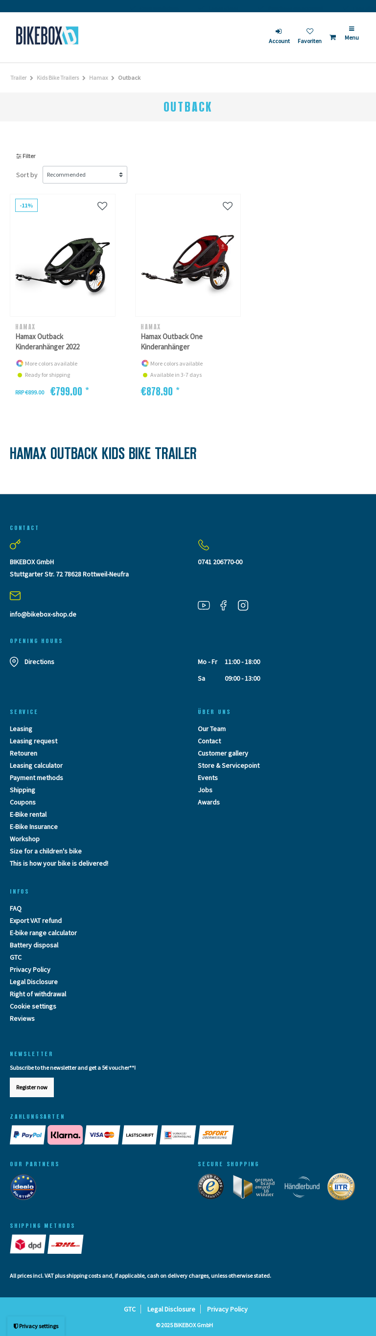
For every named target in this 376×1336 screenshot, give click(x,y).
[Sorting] (85, 175)
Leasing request (33, 741)
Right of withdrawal (38, 994)
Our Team (212, 728)
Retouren (23, 753)
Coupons (23, 802)
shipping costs (83, 1275)
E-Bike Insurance (34, 826)
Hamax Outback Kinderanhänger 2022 (47, 341)
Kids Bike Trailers (58, 77)
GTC (16, 957)
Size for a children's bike (46, 851)
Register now (31, 1087)
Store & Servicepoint (228, 765)
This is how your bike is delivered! (59, 863)
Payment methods (36, 777)
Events (208, 777)
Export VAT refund (36, 920)
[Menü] (352, 37)
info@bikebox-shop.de (43, 614)
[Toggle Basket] (333, 37)
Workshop (25, 838)
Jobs (205, 789)
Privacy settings (36, 1326)
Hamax (98, 77)
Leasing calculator (36, 765)
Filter (25, 156)
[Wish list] (310, 37)
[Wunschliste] (102, 205)
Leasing (21, 728)
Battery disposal (34, 945)
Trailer (18, 77)
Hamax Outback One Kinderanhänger (172, 341)
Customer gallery (223, 753)
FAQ (16, 908)
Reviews (22, 1018)
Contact (209, 741)
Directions (39, 661)
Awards (209, 802)
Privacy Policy (30, 969)
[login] (279, 37)
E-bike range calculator (43, 932)
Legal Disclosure (34, 981)
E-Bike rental (28, 814)
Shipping (22, 789)
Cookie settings (33, 1006)
